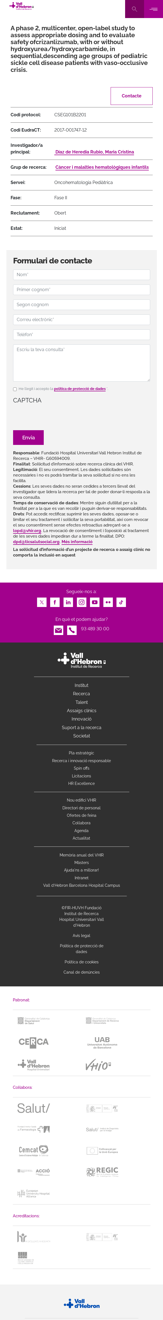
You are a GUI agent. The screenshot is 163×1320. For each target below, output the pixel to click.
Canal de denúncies (82, 972)
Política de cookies (82, 962)
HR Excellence (81, 783)
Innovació (82, 719)
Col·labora (81, 823)
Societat (81, 736)
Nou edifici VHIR (81, 800)
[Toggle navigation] (153, 9)
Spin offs (81, 768)
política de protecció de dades (80, 389)
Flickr (108, 600)
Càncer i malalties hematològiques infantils (102, 167)
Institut (81, 685)
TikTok (121, 600)
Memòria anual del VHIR (82, 855)
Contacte (132, 96)
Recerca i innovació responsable (81, 761)
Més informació (77, 541)
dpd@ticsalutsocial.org (36, 541)
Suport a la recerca (81, 727)
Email (58, 628)
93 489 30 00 (95, 628)
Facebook (55, 600)
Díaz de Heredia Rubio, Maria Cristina (94, 152)
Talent (82, 702)
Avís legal (81, 935)
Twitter (42, 600)
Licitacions (81, 776)
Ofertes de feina (81, 815)
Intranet (82, 878)
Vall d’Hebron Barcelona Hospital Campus (81, 885)
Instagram (81, 600)
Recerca (81, 693)
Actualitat (81, 838)
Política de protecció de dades (81, 949)
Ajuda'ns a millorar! (81, 870)
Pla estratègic (81, 753)
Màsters (81, 862)
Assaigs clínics (81, 710)
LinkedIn (68, 600)
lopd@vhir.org (27, 530)
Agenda (81, 830)
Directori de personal (81, 808)
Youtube (94, 600)
